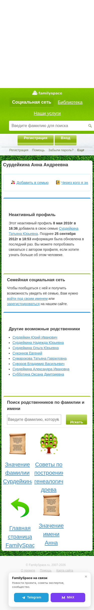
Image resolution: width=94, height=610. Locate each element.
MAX (67, 597)
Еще (80, 150)
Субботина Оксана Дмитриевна (38, 374)
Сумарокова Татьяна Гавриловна (40, 358)
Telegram (31, 597)
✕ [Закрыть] (85, 577)
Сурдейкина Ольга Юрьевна (36, 348)
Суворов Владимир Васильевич (38, 364)
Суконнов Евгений (27, 353)
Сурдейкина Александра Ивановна (41, 369)
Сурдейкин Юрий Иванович (35, 337)
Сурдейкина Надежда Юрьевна (38, 343)
